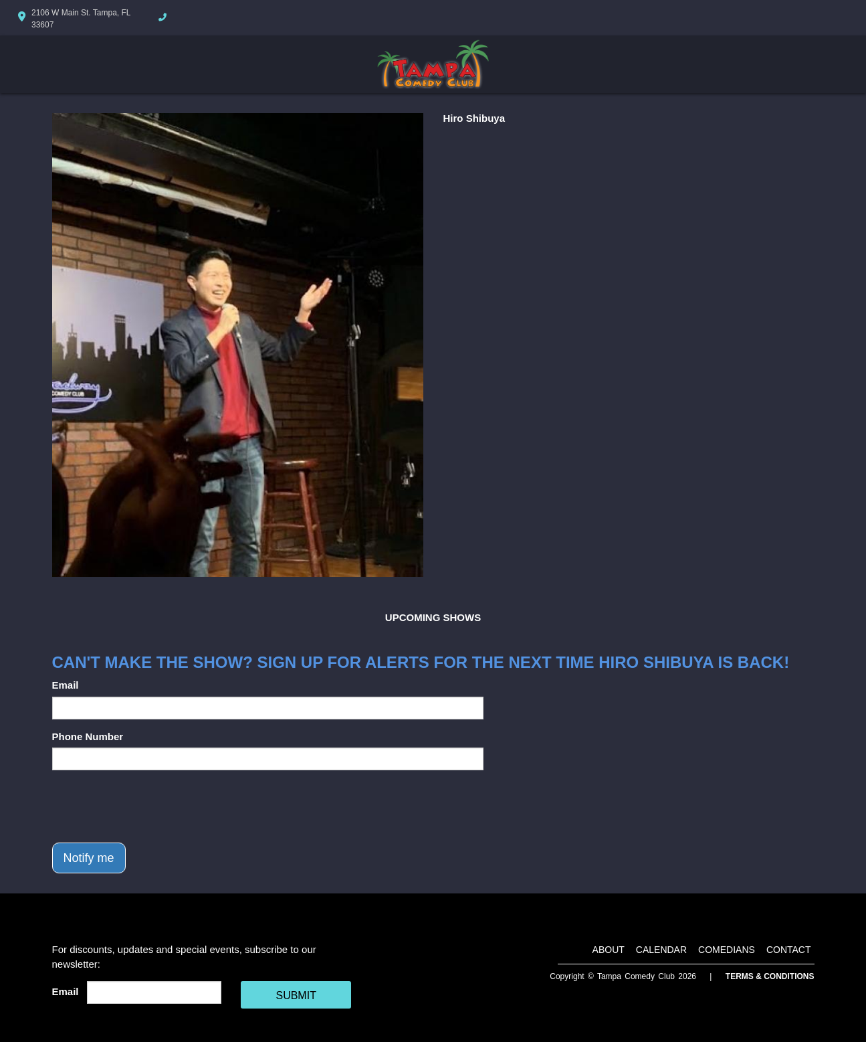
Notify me (89, 858)
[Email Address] (154, 992)
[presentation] (153, 806)
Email (65, 685)
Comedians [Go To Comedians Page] (726, 949)
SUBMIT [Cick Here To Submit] (296, 995)
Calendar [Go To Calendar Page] (661, 949)
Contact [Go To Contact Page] (788, 949)
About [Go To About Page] (608, 949)
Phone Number (88, 736)
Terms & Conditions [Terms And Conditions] (770, 976)
